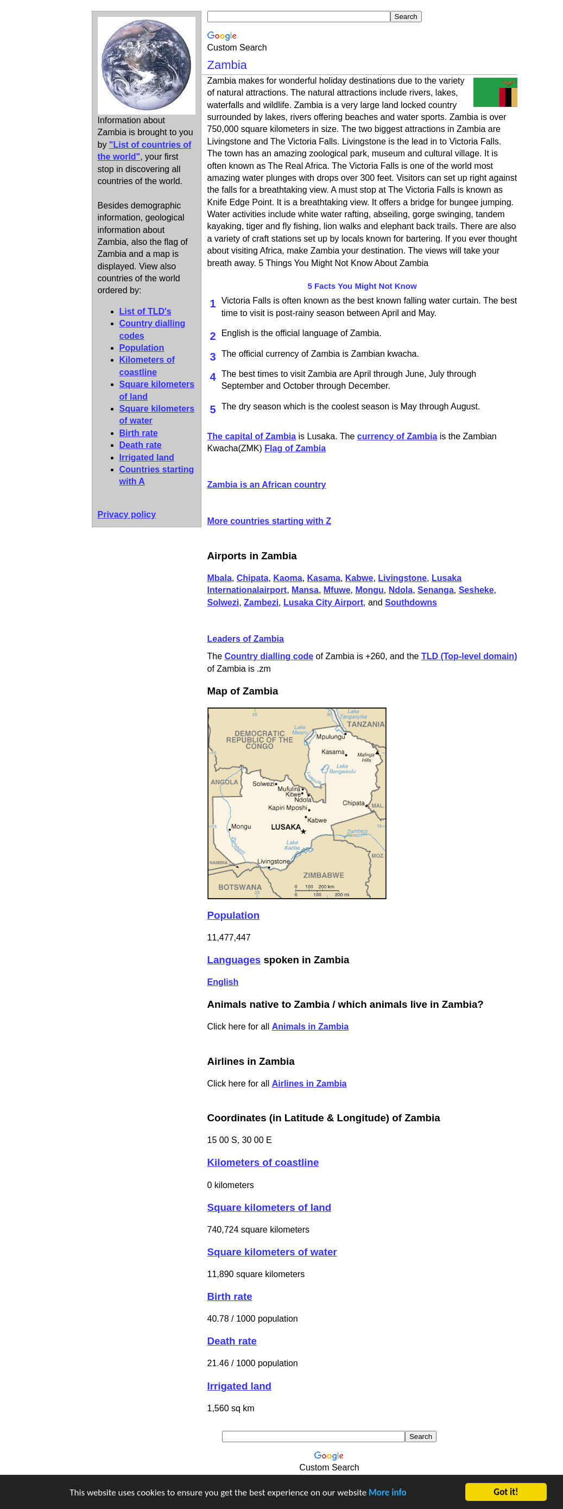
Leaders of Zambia (245, 638)
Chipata (253, 578)
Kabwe (359, 578)
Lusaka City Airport (323, 602)
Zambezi (261, 602)
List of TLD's (145, 311)
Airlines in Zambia (309, 1083)
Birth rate (138, 433)
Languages (234, 959)
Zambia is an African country (266, 484)
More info (388, 1494)
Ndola (401, 590)
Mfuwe (337, 590)
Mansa (305, 590)
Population (142, 347)
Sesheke (476, 590)
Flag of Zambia (295, 448)
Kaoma (287, 578)
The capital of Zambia (251, 436)
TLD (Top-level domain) (469, 656)
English (223, 982)
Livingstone (402, 578)
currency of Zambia (397, 436)
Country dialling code (269, 656)
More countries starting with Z (269, 521)
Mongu (369, 590)
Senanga (435, 590)
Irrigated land (146, 457)
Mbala (219, 578)
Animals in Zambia (310, 1026)
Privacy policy (127, 514)
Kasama (323, 578)
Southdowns (411, 602)
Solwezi (223, 602)
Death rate (140, 445)
